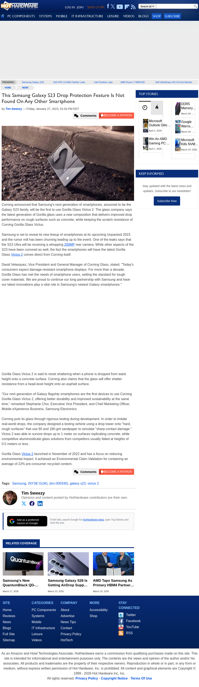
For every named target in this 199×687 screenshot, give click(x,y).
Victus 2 (17, 254)
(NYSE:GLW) (38, 483)
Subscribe (172, 16)
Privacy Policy (71, 634)
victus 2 (93, 483)
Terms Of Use (141, 678)
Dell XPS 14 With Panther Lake (69, 82)
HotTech (67, 640)
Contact (66, 628)
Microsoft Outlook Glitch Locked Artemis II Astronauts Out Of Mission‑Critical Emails (160, 123)
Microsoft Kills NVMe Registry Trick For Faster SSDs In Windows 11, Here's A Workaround (190, 142)
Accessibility (99, 610)
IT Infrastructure (43, 628)
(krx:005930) (58, 483)
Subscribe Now (167, 201)
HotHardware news (93, 519)
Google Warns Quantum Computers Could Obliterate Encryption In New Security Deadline (189, 124)
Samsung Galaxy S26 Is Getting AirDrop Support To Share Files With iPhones (68, 583)
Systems (38, 616)
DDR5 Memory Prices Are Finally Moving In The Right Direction (188, 106)
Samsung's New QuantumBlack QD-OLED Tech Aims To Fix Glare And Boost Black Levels (22, 583)
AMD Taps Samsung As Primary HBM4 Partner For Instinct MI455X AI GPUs (112, 583)
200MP (69, 244)
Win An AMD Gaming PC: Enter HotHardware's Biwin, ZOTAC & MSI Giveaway (159, 141)
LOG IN (70, 7)
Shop (157, 16)
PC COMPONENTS (21, 16)
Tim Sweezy (33, 493)
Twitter (131, 615)
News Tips (68, 622)
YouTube (132, 627)
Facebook (133, 621)
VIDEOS (128, 16)
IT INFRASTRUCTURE (87, 16)
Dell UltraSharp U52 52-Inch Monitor (173, 82)
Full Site (9, 634)
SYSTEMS (45, 16)
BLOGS (143, 16)
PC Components (44, 610)
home (8, 88)
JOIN (80, 7)
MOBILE (61, 16)
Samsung (19, 483)
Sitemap (9, 640)
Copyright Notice (114, 678)
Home (7, 610)
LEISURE (113, 16)
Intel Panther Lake (103, 82)
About (65, 610)
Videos (37, 640)
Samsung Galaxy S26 (33, 82)
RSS (129, 633)
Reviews (9, 616)
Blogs (7, 628)
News (25, 88)
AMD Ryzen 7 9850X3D (133, 82)
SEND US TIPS (95, 7)
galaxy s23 (78, 483)
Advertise (67, 616)
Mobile (37, 622)
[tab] (145, 108)
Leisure (37, 634)
